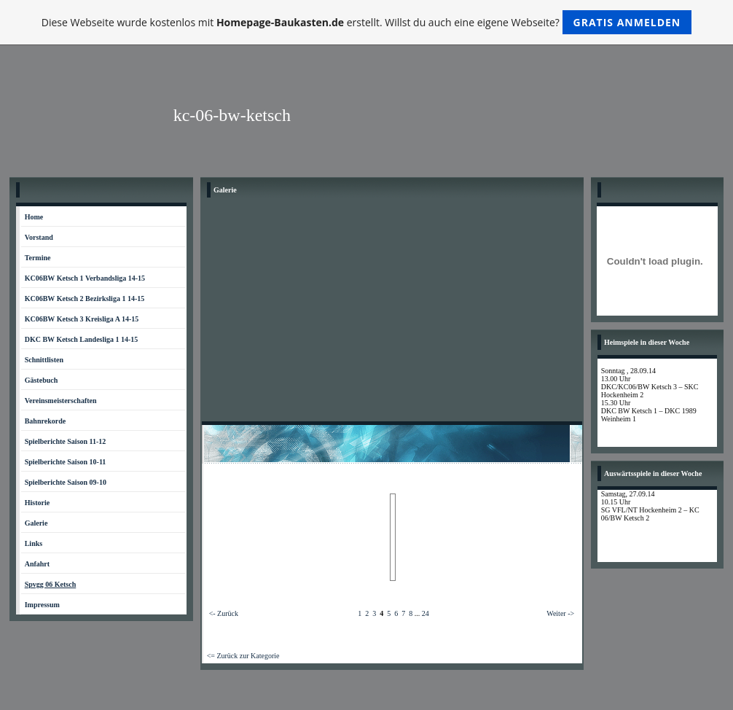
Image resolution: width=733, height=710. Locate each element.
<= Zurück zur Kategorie (243, 656)
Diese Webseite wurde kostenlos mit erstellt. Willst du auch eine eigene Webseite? (367, 22)
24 (425, 613)
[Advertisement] (392, 312)
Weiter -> (560, 613)
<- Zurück (223, 613)
